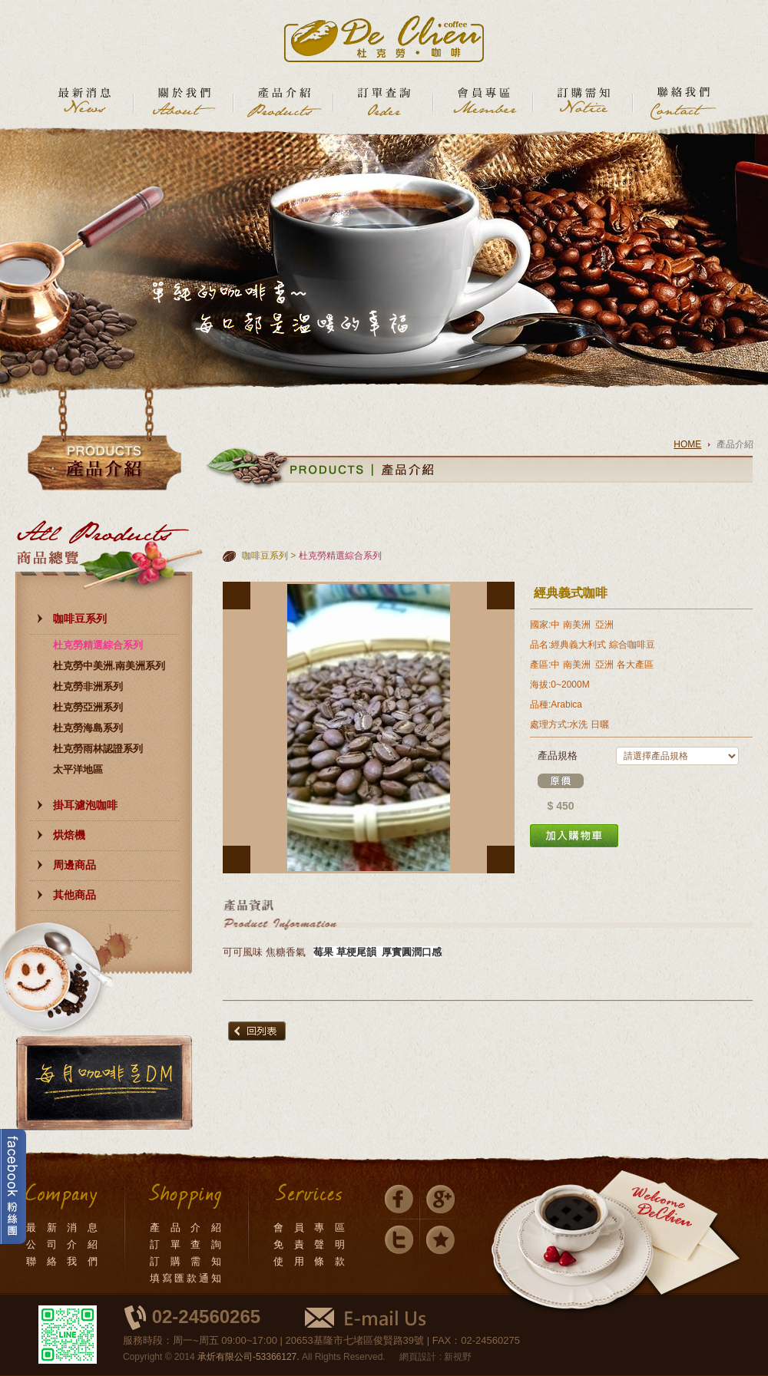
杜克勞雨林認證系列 (98, 748)
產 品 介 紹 (186, 1227)
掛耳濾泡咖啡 (85, 805)
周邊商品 (74, 865)
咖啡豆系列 (80, 618)
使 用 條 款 (310, 1261)
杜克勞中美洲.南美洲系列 (109, 666)
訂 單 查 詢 (186, 1244)
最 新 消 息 (63, 1227)
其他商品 (74, 895)
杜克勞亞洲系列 (88, 707)
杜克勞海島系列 (88, 728)
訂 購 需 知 (186, 1261)
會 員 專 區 (310, 1227)
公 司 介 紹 (63, 1244)
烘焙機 (69, 835)
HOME (687, 444)
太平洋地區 (78, 769)
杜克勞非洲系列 (88, 686)
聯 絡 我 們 (63, 1261)
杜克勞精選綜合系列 (98, 645)
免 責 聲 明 (310, 1244)
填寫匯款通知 (186, 1278)
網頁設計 (417, 1356)
